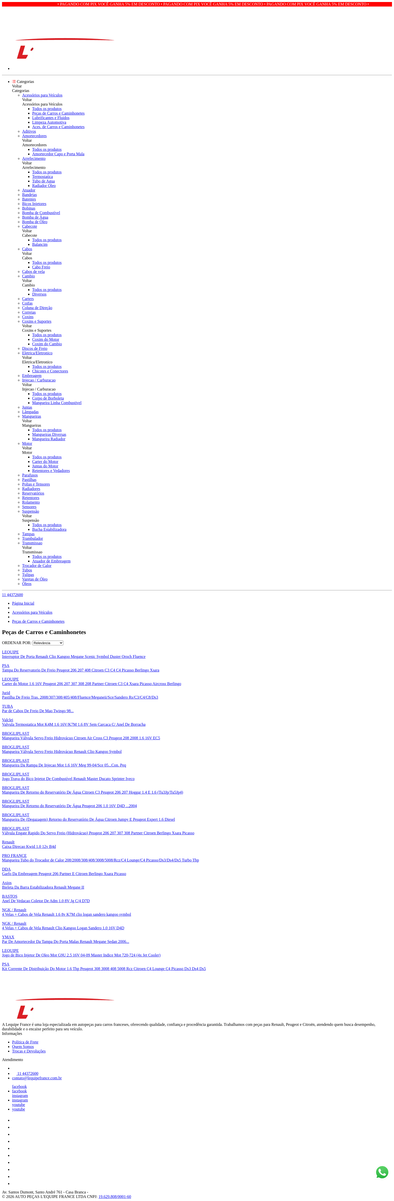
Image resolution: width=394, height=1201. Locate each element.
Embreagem (31, 375)
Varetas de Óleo (34, 579)
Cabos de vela (33, 271)
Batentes (29, 199)
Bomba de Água (35, 217)
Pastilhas (29, 479)
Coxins (27, 317)
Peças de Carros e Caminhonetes (58, 113)
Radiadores (31, 489)
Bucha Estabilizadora (49, 529)
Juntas (27, 407)
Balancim (39, 244)
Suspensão (30, 511)
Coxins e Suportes (36, 321)
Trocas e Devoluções (29, 1051)
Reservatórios (33, 493)
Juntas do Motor (45, 466)
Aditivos (29, 131)
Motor (27, 443)
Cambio (28, 276)
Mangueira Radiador (48, 439)
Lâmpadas (30, 412)
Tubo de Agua (43, 181)
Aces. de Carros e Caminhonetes (58, 127)
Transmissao (32, 543)
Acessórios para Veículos (42, 95)
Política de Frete (25, 1042)
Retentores (30, 498)
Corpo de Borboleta (48, 398)
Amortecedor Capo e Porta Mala (58, 154)
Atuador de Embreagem (51, 561)
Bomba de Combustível (41, 213)
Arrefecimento (33, 158)
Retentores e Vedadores (51, 470)
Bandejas (29, 195)
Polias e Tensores (36, 484)
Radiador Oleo (44, 185)
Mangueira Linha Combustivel (56, 403)
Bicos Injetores (34, 204)
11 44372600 (12, 595)
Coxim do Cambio (47, 344)
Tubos (27, 570)
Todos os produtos (47, 109)
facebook (19, 1086)
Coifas (27, 303)
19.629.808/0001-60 (114, 1196)
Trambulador (32, 538)
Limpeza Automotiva (49, 122)
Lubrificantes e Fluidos (50, 118)
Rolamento (31, 502)
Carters (28, 299)
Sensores (29, 507)
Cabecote (29, 226)
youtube (18, 1104)
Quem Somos (23, 1046)
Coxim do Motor (45, 339)
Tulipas (28, 574)
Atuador (28, 190)
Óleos (26, 584)
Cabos (27, 249)
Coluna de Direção (37, 308)
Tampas (28, 534)
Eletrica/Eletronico (37, 353)
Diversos (39, 294)
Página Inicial (23, 603)
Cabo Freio (41, 267)
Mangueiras (31, 416)
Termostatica (42, 176)
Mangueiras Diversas (49, 434)
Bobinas (28, 208)
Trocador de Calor (37, 565)
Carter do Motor (45, 461)
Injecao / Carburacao (39, 380)
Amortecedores (34, 136)
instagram (20, 1095)
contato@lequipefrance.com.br (37, 1078)
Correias (29, 312)
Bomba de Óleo (34, 222)
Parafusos (30, 475)
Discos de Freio (34, 348)
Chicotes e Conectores (50, 371)
